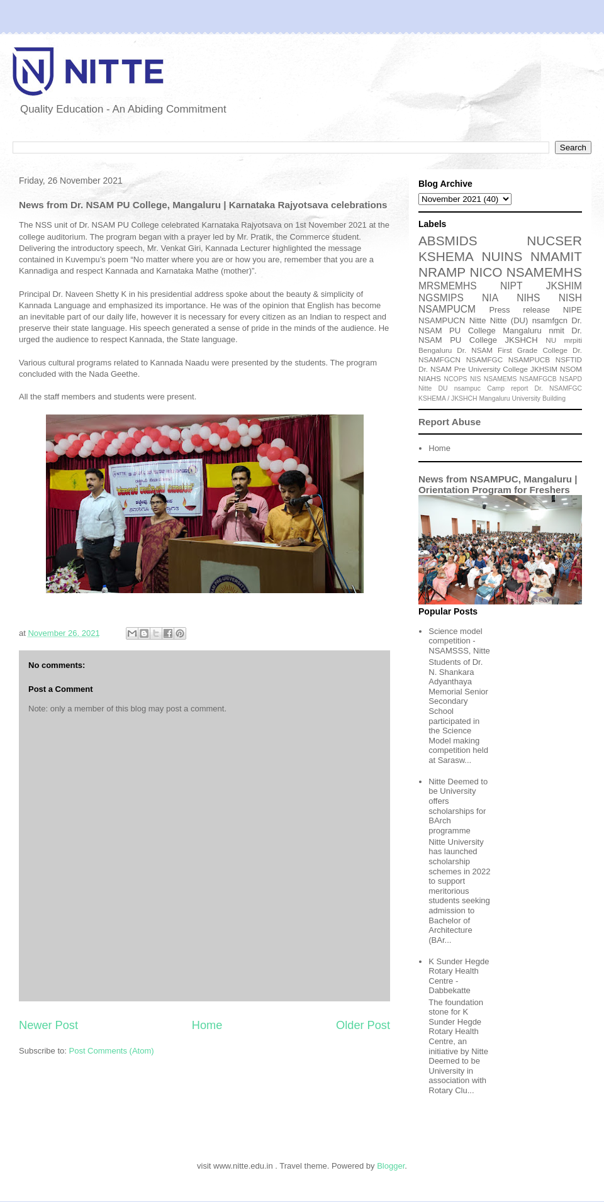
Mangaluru (494, 398)
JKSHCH (521, 340)
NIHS (528, 297)
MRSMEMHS (447, 286)
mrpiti (573, 340)
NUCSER (554, 240)
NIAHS (429, 378)
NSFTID (569, 359)
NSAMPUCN (441, 320)
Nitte (477, 320)
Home (207, 1025)
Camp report (507, 388)
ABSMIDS (448, 240)
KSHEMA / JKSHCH (448, 398)
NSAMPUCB (529, 359)
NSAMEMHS (544, 272)
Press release (519, 309)
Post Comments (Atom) (111, 1050)
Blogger (391, 1166)
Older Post (363, 1025)
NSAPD (570, 379)
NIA (490, 297)
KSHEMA (446, 256)
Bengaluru (435, 350)
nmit (556, 330)
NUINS (502, 256)
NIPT (511, 286)
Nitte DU (433, 388)
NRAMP (442, 272)
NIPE (572, 309)
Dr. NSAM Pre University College (473, 369)
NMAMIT (556, 256)
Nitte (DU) (509, 320)
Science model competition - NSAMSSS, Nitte (459, 640)
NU (550, 340)
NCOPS (455, 379)
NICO (485, 272)
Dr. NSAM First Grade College (512, 350)
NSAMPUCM (447, 309)
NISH (570, 297)
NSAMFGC (484, 359)
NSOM (571, 369)
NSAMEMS (500, 379)
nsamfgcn (550, 320)
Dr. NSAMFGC (558, 388)
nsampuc (467, 388)
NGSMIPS (441, 297)
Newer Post (48, 1025)
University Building (538, 398)
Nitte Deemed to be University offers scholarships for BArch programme (458, 806)
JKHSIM (543, 369)
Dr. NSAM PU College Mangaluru (500, 325)
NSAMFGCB (538, 379)
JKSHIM (564, 286)
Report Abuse (449, 421)
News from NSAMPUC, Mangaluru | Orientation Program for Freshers (498, 484)
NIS (475, 379)
